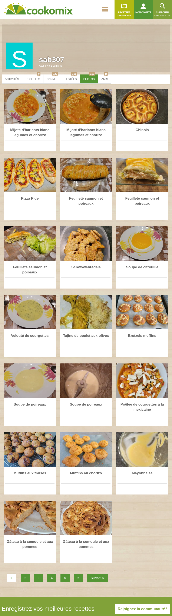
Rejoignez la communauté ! (142, 609)
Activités (12, 79)
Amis (104, 77)
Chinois (142, 130)
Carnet (52, 77)
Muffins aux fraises (29, 473)
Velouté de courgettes (30, 336)
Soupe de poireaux (30, 404)
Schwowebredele (86, 267)
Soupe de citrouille (142, 267)
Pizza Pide (30, 198)
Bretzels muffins (142, 336)
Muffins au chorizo (86, 473)
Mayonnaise (142, 473)
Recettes (33, 77)
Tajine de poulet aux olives (86, 336)
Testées (70, 77)
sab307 (51, 59)
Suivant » (97, 578)
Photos (89, 77)
